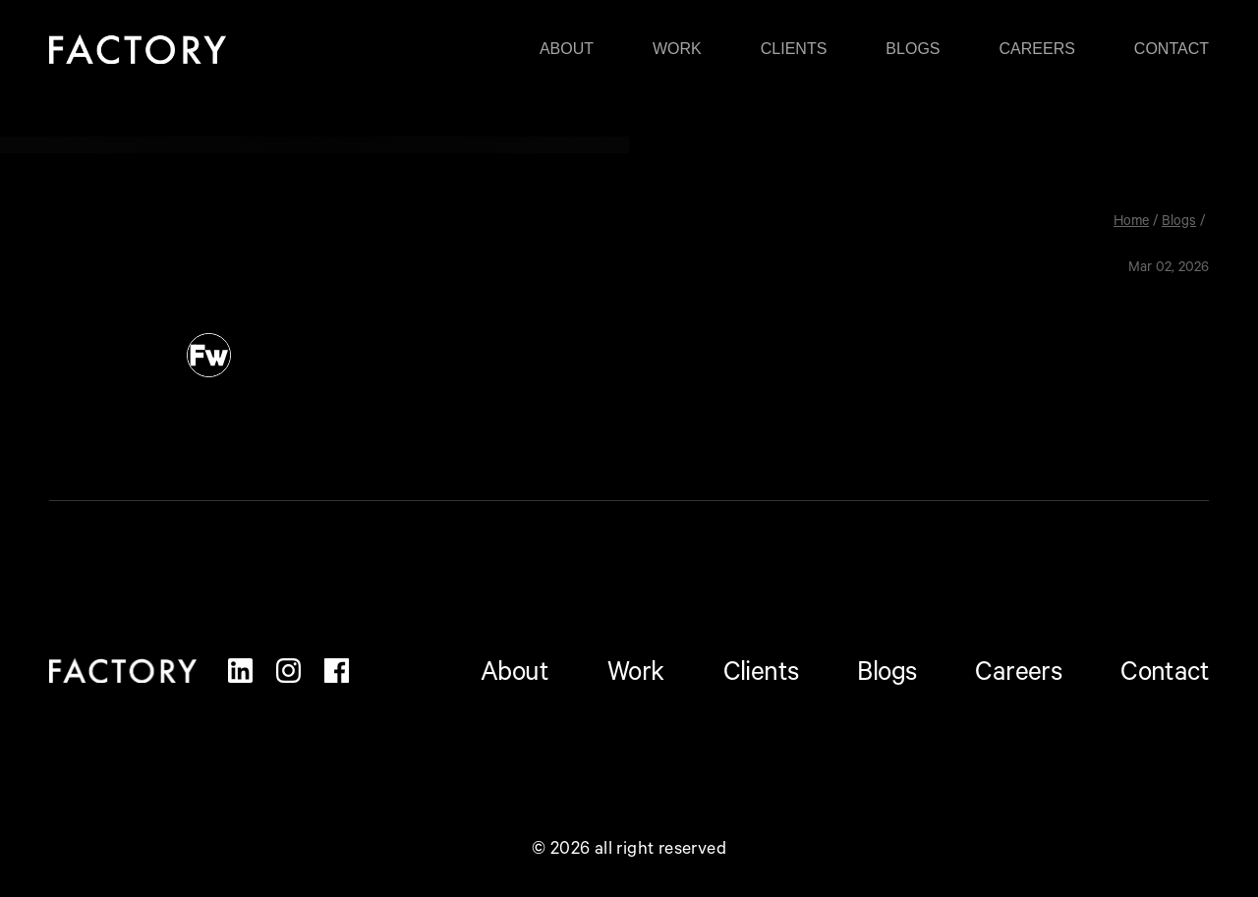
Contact (1171, 49)
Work (677, 49)
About (567, 49)
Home (1131, 223)
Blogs (913, 49)
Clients (794, 49)
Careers (1037, 49)
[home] (137, 48)
